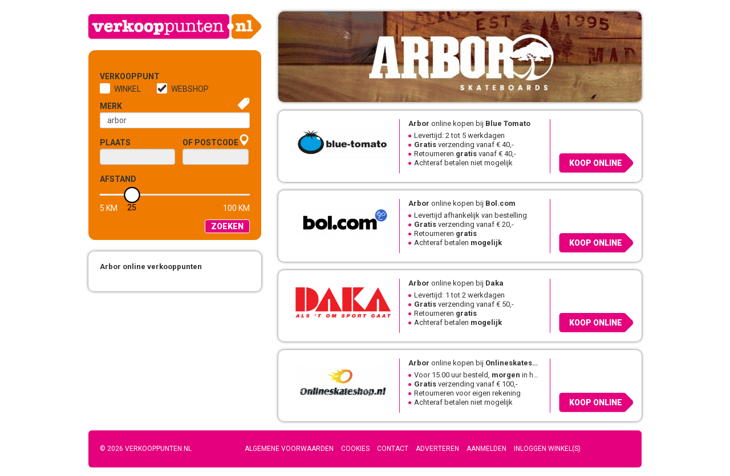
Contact (392, 449)
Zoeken (227, 226)
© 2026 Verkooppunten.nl (146, 449)
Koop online (595, 163)
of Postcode (210, 142)
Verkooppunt (118, 76)
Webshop (190, 88)
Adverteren (437, 449)
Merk (111, 106)
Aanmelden (486, 449)
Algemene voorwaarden (289, 449)
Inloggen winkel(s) (547, 449)
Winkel (127, 88)
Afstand (118, 179)
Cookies (355, 449)
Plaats (115, 142)
